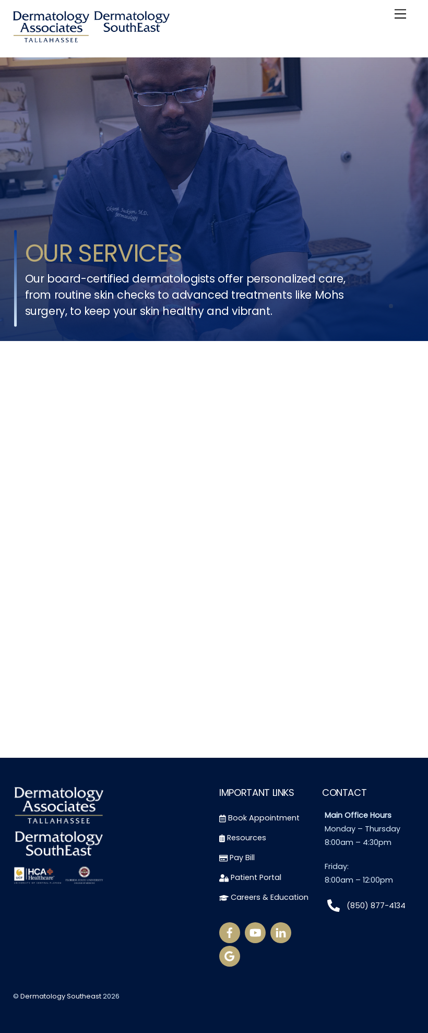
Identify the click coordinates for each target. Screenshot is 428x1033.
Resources (242, 837)
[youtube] (255, 932)
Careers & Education (263, 897)
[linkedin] (280, 932)
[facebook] (229, 932)
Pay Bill (237, 857)
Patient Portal (250, 877)
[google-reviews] (229, 955)
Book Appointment (259, 818)
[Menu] (400, 14)
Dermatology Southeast (60, 997)
